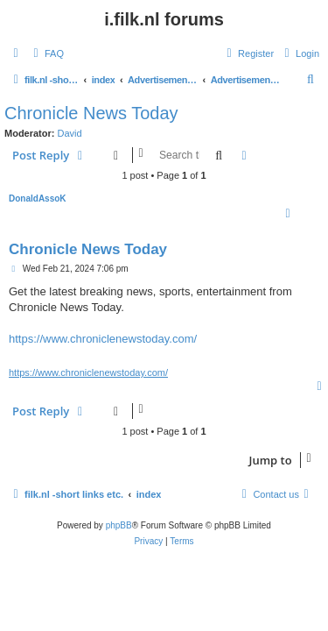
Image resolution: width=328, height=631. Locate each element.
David (70, 133)
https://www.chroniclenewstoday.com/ (103, 338)
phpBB (119, 525)
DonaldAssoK (37, 198)
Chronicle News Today (91, 113)
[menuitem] (46, 53)
